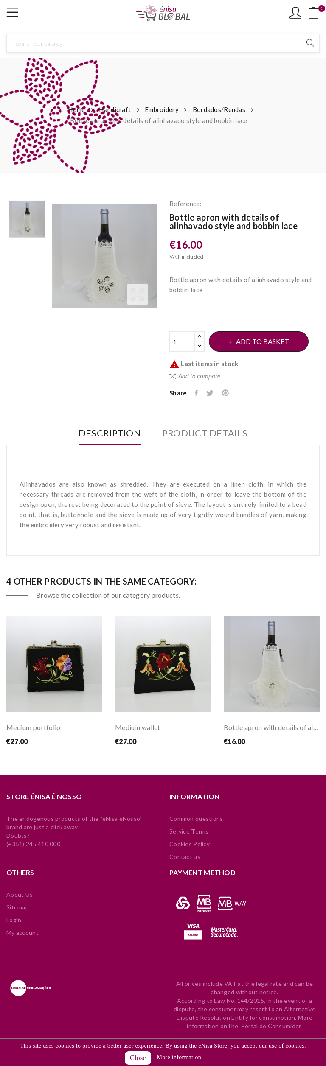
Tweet (211, 392)
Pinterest (228, 392)
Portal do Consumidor (271, 1026)
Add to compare (194, 376)
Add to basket (266, 341)
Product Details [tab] (207, 433)
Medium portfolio (33, 727)
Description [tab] (107, 433)
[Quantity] (182, 341)
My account (22, 932)
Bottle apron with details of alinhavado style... (272, 727)
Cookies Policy (189, 844)
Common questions (196, 818)
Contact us (184, 856)
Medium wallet (137, 727)
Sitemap (17, 907)
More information (179, 1057)
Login (13, 919)
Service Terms (189, 831)
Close (138, 1057)
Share (197, 392)
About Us (19, 894)
